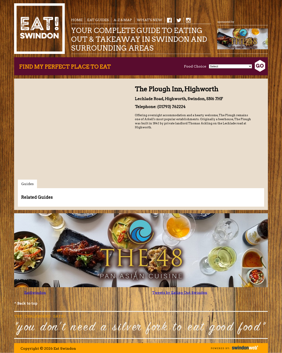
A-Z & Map (122, 20)
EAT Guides (98, 20)
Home (77, 20)
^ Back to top (25, 303)
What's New (149, 20)
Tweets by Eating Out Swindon (179, 292)
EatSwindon (35, 292)
